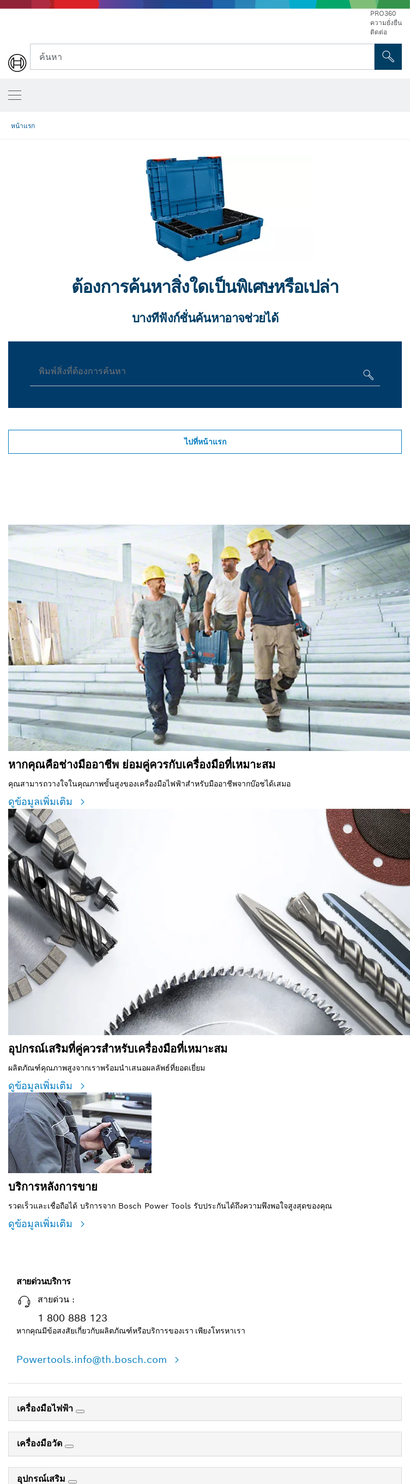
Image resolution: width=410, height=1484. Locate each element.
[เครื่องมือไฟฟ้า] (80, 1411)
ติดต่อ (378, 32)
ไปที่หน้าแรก (205, 442)
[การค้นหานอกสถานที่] (388, 57)
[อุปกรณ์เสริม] (72, 1481)
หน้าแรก (23, 126)
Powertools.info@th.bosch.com (93, 1359)
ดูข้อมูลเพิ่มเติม (42, 801)
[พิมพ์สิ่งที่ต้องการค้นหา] (367, 377)
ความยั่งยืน (386, 23)
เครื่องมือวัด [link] (41, 1443)
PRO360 (383, 13)
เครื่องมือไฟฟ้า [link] (46, 1408)
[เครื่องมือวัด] (69, 1446)
